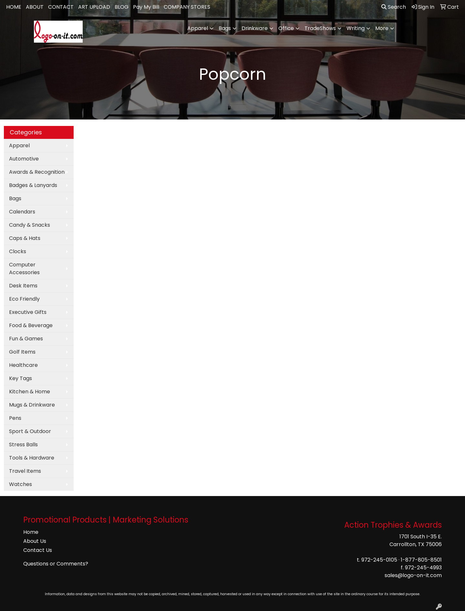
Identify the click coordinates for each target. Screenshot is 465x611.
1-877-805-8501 (421, 560)
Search (393, 7)
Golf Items (22, 352)
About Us (34, 541)
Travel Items (25, 471)
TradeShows (320, 28)
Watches (20, 484)
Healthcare (23, 365)
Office (286, 28)
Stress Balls (23, 444)
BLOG (122, 7)
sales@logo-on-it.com (413, 575)
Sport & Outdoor (30, 431)
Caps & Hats (24, 238)
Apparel (197, 28)
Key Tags (20, 378)
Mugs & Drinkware (32, 405)
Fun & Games (26, 338)
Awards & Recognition (37, 172)
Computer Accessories (24, 268)
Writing (355, 28)
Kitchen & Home (29, 391)
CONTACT (61, 7)
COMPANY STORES (187, 7)
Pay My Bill (146, 7)
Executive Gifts (27, 312)
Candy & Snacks (29, 225)
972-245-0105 (379, 560)
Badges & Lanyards (33, 185)
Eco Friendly (24, 299)
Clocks (17, 251)
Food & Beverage (31, 325)
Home (30, 532)
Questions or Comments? (55, 563)
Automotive (24, 158)
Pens (15, 418)
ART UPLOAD (94, 7)
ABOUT (35, 7)
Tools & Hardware (31, 457)
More (381, 28)
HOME (13, 7)
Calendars (22, 211)
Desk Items (23, 285)
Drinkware (255, 28)
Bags (225, 28)
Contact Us (37, 550)
